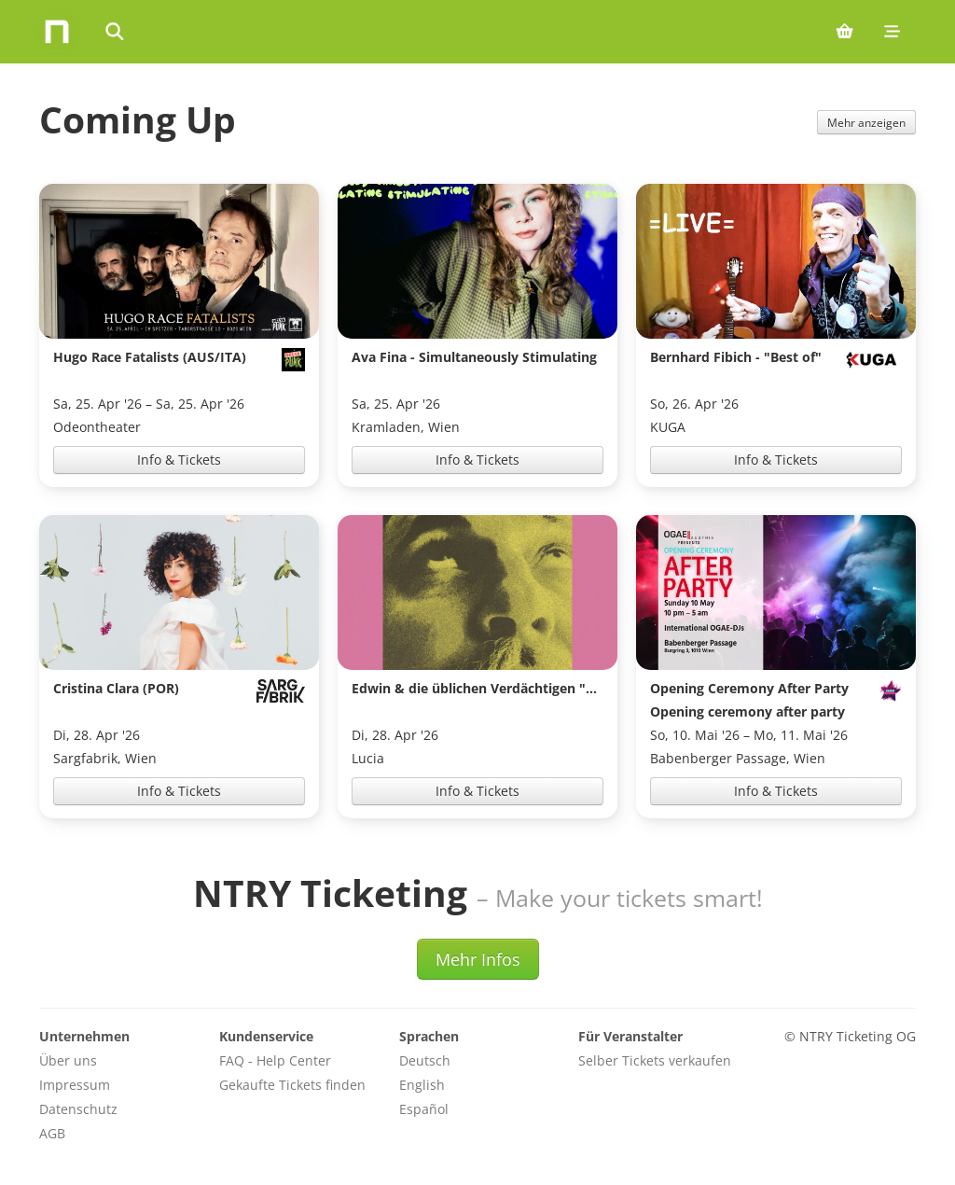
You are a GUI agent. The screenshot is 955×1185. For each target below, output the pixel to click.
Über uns (68, 1060)
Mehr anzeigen (866, 122)
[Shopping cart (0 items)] (844, 31)
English (422, 1085)
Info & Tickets (179, 459)
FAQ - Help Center (275, 1060)
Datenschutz (78, 1109)
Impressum (74, 1085)
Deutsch (424, 1060)
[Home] (57, 31)
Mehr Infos (478, 959)
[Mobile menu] (892, 31)
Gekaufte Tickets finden (292, 1085)
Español (424, 1109)
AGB (52, 1133)
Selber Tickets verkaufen (654, 1060)
